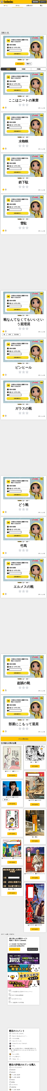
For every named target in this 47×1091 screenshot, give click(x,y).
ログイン (43, 1)
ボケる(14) (20, 63)
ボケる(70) (35, 804)
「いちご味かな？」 (15, 1056)
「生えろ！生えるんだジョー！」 (18, 1036)
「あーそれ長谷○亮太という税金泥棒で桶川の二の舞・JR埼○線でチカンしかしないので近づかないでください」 (23, 1050)
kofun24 (12, 1070)
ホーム (6, 5)
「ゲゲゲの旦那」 (14, 1038)
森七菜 (6, 799)
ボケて (2, 934)
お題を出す (29, 5)
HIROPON (12, 1087)
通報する (28, 63)
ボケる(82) (35, 766)
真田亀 (12, 1082)
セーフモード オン (14, 949)
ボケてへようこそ (32, 949)
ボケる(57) (12, 893)
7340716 (12, 934)
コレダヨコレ (13, 1085)
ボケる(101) (12, 775)
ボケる (17, 5)
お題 (7, 934)
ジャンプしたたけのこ (15, 1067)
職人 (41, 5)
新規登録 (35, 1)
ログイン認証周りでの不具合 (23, 1001)
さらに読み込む (23, 739)
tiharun (12, 1080)
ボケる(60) (35, 877)
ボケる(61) (12, 862)
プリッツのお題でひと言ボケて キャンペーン (23, 991)
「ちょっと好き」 (14, 1054)
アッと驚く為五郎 (14, 1075)
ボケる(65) (12, 833)
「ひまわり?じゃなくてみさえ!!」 (18, 1043)
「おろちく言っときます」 (16, 1033)
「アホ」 (12, 1046)
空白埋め (16, 334)
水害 (9, 334)
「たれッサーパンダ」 (15, 1041)
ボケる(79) (12, 803)
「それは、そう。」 (15, 1059)
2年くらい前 (41, 108)
